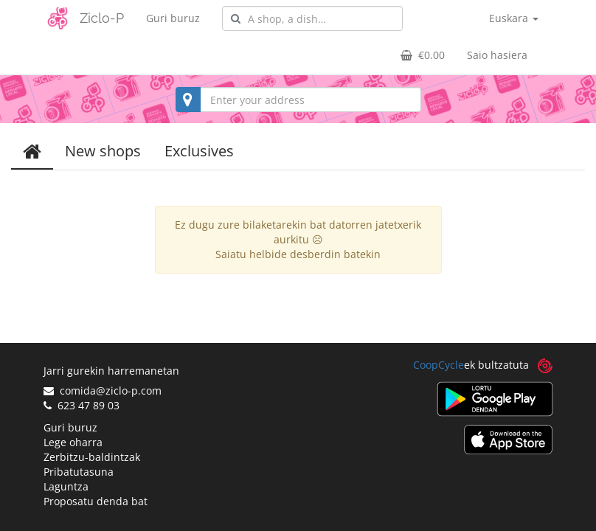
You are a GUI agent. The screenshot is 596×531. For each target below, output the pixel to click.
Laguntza (66, 486)
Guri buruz (173, 18)
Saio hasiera (497, 55)
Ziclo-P (102, 18)
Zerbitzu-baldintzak (92, 457)
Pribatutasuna (79, 472)
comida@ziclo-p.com (103, 391)
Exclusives (199, 151)
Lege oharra (73, 442)
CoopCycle (438, 365)
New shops (103, 151)
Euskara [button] (513, 18)
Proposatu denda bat (96, 501)
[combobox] (312, 18)
